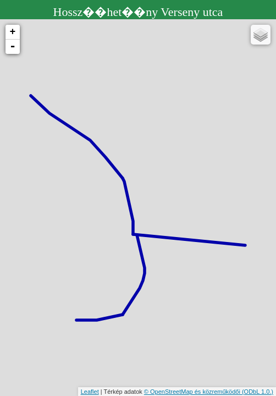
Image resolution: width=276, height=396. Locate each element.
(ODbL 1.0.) (257, 391)
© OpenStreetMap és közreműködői (193, 391)
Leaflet (90, 391)
